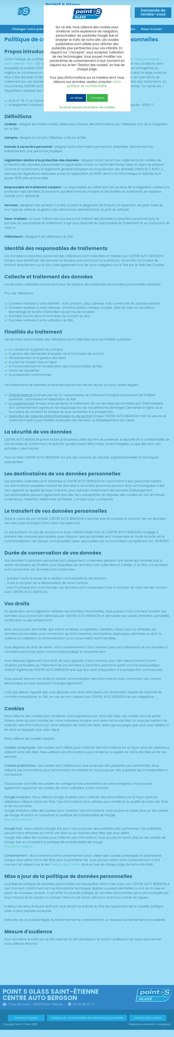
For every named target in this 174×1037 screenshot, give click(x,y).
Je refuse (76, 98)
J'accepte (97, 98)
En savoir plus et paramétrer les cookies (87, 107)
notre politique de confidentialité (94, 84)
